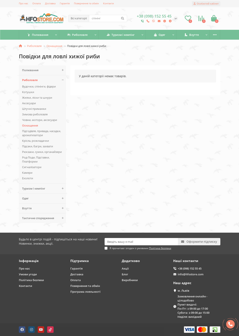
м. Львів (183, 290)
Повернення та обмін (86, 3)
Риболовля (77, 35)
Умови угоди (28, 274)
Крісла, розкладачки (35, 141)
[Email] (141, 241)
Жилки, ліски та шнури (37, 97)
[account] (206, 3)
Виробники (130, 280)
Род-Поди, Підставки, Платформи (36, 159)
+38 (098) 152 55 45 (189, 268)
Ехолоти (27, 178)
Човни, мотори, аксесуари (39, 120)
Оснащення (54, 46)
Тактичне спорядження (44, 218)
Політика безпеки (31, 280)
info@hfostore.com (190, 274)
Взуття (191, 35)
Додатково (131, 261)
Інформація (29, 261)
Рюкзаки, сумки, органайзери (42, 152)
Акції (125, 268)
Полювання (37, 35)
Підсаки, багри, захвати (37, 146)
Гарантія (65, 3)
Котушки (28, 92)
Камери (27, 173)
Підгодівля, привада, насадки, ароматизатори (41, 133)
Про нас (23, 3)
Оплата (36, 3)
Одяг (159, 35)
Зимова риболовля (35, 114)
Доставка (50, 3)
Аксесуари (29, 103)
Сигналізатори (31, 167)
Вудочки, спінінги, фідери (39, 86)
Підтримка (79, 261)
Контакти (108, 3)
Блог (125, 274)
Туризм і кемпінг (121, 35)
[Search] (108, 18)
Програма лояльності (85, 292)
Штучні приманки (34, 109)
